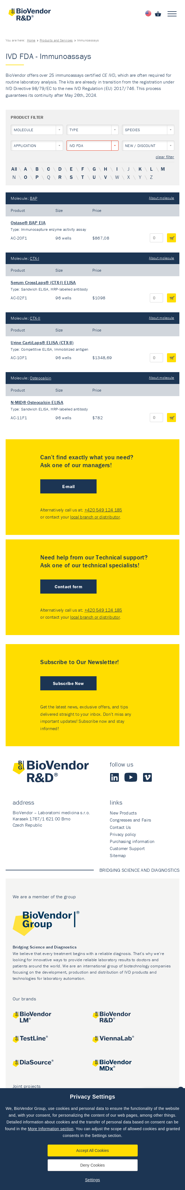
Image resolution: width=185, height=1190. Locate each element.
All (14, 169)
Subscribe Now (68, 683)
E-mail (68, 486)
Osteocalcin (40, 378)
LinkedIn (114, 777)
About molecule (161, 198)
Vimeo (147, 777)
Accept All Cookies (92, 1150)
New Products (123, 813)
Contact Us (120, 827)
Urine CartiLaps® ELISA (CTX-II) (42, 342)
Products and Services (56, 40)
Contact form (68, 586)
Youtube (130, 777)
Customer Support (127, 848)
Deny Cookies (92, 1165)
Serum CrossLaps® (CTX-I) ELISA (43, 282)
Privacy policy (123, 834)
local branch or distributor (95, 517)
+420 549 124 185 (103, 510)
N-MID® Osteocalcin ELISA (37, 402)
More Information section (50, 1129)
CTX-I (34, 258)
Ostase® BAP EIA (28, 222)
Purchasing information (132, 841)
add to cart (171, 237)
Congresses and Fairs (130, 820)
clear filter (165, 157)
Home (31, 40)
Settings (92, 1180)
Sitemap (118, 855)
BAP (33, 198)
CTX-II (35, 318)
